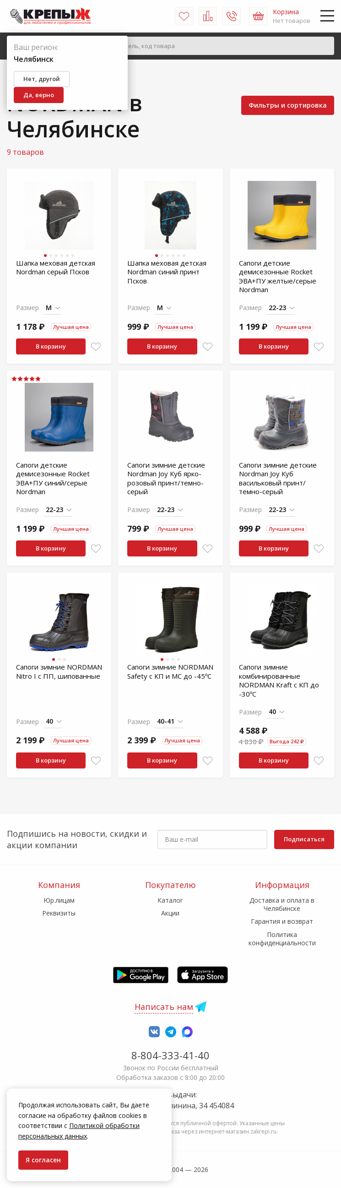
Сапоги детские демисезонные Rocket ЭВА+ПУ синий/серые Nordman (53, 478)
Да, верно (38, 95)
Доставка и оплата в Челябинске (281, 904)
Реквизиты (59, 913)
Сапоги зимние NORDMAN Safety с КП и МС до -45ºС (170, 671)
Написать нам (164, 1006)
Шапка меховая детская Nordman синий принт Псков (166, 271)
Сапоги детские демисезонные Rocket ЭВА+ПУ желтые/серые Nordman (277, 276)
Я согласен (43, 1159)
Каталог (170, 900)
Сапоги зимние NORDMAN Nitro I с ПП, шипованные (59, 671)
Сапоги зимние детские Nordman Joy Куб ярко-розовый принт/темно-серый (166, 478)
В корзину (51, 346)
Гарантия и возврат (282, 921)
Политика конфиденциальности (282, 938)
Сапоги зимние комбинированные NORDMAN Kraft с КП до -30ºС (279, 680)
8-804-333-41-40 (170, 1055)
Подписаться (304, 839)
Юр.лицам (59, 900)
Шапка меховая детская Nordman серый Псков (55, 267)
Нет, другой (41, 79)
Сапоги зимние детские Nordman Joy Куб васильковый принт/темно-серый (278, 478)
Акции (170, 913)
